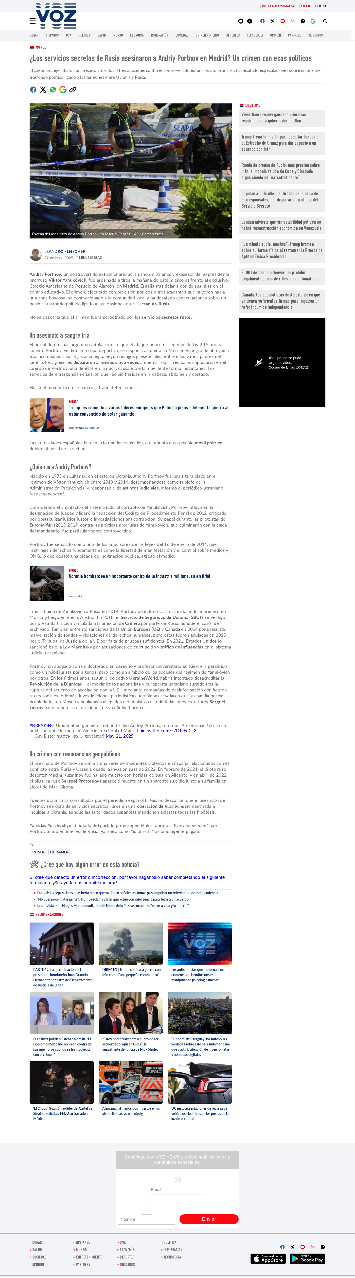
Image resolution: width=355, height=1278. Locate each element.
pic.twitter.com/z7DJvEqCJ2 (168, 730)
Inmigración (159, 36)
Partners (294, 36)
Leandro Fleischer (64, 251)
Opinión (275, 36)
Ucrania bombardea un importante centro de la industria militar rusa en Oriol (140, 576)
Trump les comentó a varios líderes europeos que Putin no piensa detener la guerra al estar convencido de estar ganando (149, 411)
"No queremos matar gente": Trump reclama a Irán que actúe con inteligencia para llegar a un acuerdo (113, 899)
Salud (101, 36)
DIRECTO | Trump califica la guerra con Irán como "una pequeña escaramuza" (131, 972)
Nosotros (316, 36)
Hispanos (52, 36)
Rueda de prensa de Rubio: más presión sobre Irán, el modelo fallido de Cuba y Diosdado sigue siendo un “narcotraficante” (281, 172)
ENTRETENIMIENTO (207, 36)
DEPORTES (233, 36)
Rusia (38, 851)
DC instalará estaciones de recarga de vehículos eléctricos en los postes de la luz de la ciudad (200, 1113)
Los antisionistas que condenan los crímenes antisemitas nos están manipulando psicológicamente (197, 974)
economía (136, 36)
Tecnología (255, 36)
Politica (84, 36)
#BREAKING (42, 725)
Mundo (118, 36)
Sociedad (182, 36)
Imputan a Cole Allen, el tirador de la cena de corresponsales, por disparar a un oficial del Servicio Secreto (280, 200)
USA (68, 36)
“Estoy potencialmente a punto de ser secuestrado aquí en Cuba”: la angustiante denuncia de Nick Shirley (130, 1044)
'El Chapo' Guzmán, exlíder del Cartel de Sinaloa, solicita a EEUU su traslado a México (62, 1113)
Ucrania (59, 851)
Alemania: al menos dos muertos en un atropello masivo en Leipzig (131, 1111)
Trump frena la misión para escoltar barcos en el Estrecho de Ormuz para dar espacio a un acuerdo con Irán (281, 143)
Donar (34, 36)
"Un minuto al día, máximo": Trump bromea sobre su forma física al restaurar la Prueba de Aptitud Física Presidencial (282, 251)
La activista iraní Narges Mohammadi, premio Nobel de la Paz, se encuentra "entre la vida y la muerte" (113, 906)
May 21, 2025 (120, 736)
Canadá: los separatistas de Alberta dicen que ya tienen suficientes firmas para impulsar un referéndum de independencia (127, 893)
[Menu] (33, 21)
